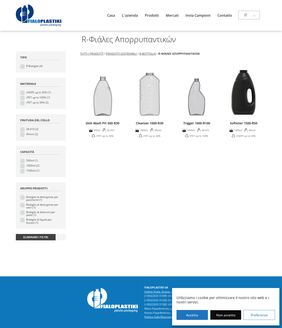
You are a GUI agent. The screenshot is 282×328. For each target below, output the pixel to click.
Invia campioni (198, 15)
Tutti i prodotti (92, 54)
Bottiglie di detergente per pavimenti (42, 198)
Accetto (192, 315)
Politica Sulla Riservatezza (160, 317)
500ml (32, 160)
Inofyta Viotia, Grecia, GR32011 (163, 292)
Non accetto (225, 315)
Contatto (224, 15)
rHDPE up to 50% (38, 92)
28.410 (32, 129)
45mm (32, 134)
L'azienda (130, 15)
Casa (111, 15)
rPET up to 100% (38, 97)
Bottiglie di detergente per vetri (42, 206)
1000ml (32, 165)
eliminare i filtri (35, 237)
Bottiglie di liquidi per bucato (39, 221)
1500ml (32, 170)
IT (245, 15)
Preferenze (259, 315)
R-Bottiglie (34, 66)
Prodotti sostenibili (121, 54)
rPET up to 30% (37, 102)
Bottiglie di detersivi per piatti (40, 213)
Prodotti (152, 15)
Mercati (172, 15)
